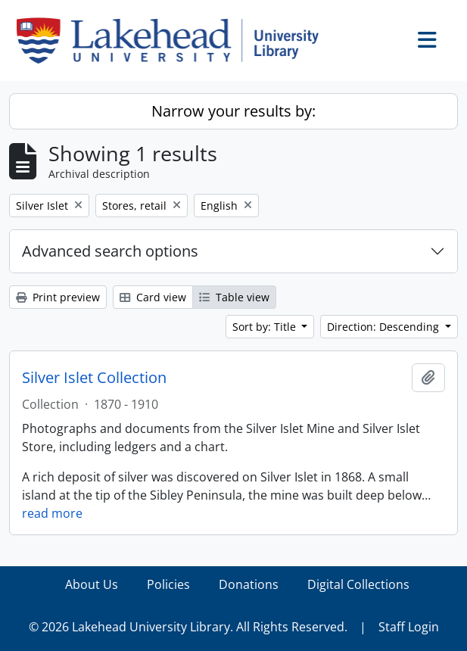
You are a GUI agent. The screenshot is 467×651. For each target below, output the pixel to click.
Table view (234, 297)
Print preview (58, 297)
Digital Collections (358, 584)
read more (52, 513)
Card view (153, 297)
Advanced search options (110, 251)
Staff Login (408, 626)
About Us (91, 584)
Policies (168, 584)
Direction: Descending (384, 326)
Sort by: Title (265, 326)
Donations (249, 584)
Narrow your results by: (233, 111)
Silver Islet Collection (94, 378)
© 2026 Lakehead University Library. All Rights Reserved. (188, 626)
